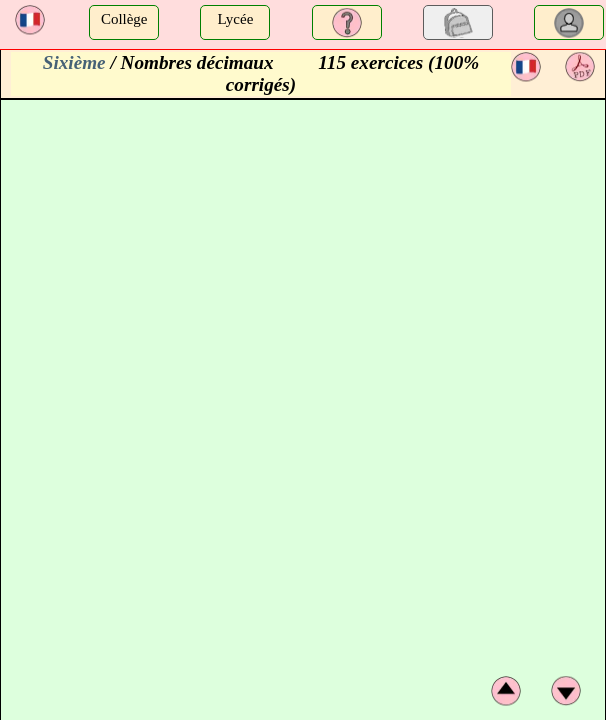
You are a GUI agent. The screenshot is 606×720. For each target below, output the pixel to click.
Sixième (74, 62)
